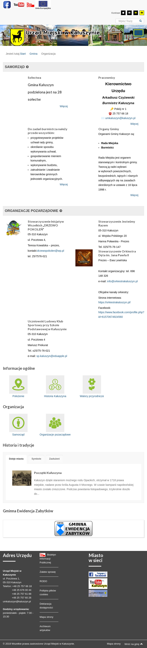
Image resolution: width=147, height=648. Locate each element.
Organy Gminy (108, 129)
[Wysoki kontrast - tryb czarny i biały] (129, 13)
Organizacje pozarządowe (55, 425)
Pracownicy (106, 77)
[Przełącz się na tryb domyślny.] (123, 13)
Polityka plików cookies (48, 592)
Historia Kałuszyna (55, 386)
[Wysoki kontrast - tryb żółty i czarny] (142, 13)
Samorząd (18, 425)
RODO (43, 581)
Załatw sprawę (48, 571)
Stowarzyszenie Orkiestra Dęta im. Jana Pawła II (117, 253)
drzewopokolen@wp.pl (50, 250)
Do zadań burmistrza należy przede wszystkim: (47, 131)
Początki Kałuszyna (48, 472)
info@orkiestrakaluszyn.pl (122, 281)
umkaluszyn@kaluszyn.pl (120, 118)
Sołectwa (34, 77)
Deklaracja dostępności (46, 605)
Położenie (18, 386)
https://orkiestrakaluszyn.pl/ (114, 302)
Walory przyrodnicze (92, 386)
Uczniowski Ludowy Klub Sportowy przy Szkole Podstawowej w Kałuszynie (47, 325)
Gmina (33, 53)
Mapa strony (46, 617)
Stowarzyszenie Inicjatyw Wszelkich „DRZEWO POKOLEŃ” (46, 225)
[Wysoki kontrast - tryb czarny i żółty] (135, 13)
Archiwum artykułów (45, 628)
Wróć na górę (133, 644)
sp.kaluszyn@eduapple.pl (52, 356)
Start (23, 53)
